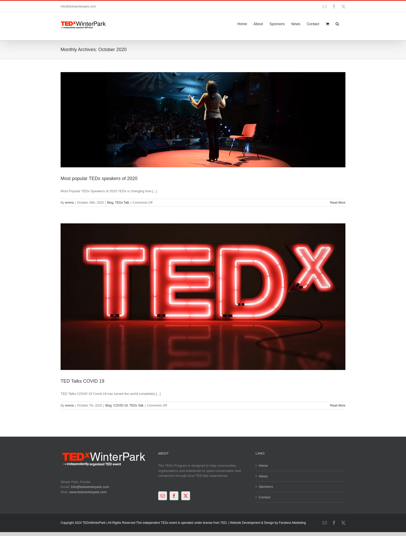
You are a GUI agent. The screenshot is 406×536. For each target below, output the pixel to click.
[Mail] (162, 495)
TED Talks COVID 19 (82, 381)
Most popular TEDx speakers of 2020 (99, 178)
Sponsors (266, 487)
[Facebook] (174, 495)
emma (69, 202)
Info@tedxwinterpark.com (78, 6)
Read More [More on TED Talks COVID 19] (337, 405)
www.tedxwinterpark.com (88, 492)
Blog (110, 202)
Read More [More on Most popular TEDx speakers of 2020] (337, 202)
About (263, 476)
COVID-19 (120, 405)
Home (263, 466)
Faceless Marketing (292, 523)
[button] (337, 23)
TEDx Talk (122, 202)
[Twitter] (185, 495)
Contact (264, 497)
